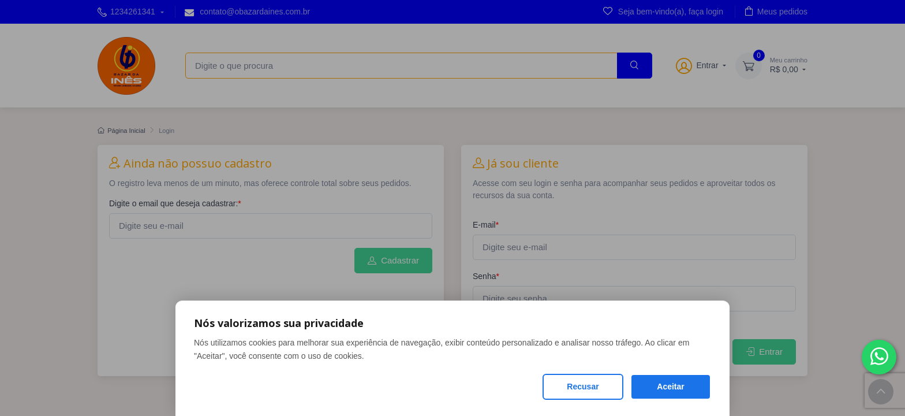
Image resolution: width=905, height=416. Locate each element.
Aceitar (670, 386)
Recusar (583, 386)
